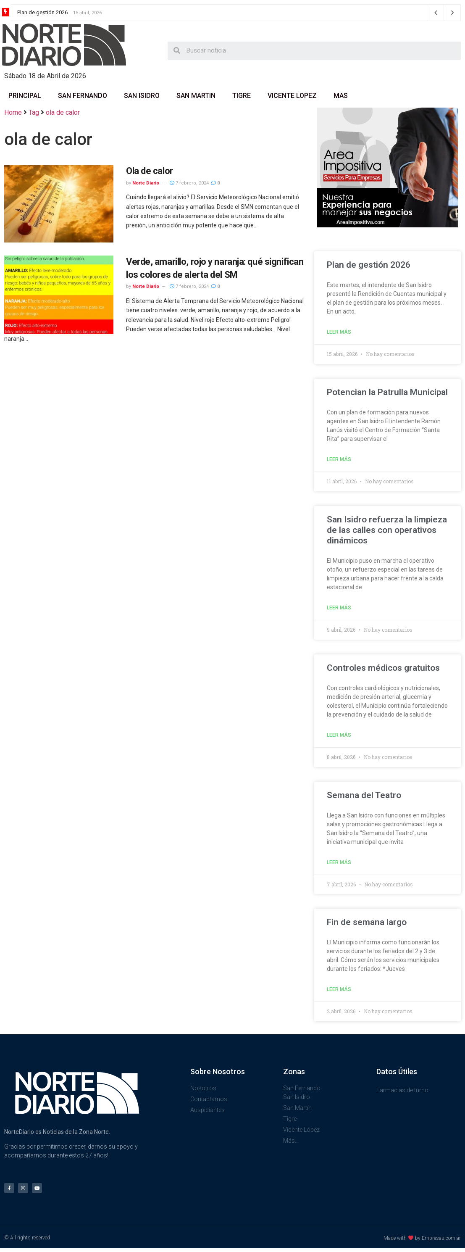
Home (13, 112)
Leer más (339, 332)
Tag (34, 112)
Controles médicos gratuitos (383, 668)
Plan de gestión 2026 (42, 12)
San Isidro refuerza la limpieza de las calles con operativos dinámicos (387, 530)
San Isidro (142, 96)
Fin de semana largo (367, 922)
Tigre (241, 96)
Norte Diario (145, 183)
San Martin (195, 96)
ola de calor (63, 112)
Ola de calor (149, 171)
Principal (24, 96)
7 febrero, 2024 (189, 183)
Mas (341, 96)
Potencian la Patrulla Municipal (387, 392)
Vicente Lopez (292, 96)
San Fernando (82, 96)
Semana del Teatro (364, 795)
